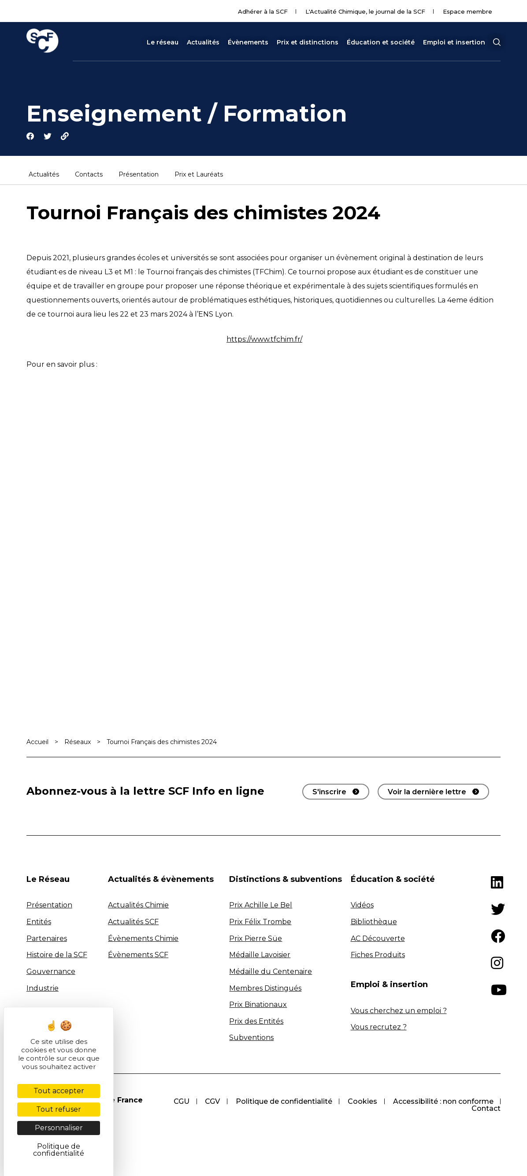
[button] (496, 42)
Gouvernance (50, 972)
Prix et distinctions (307, 42)
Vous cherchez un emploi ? (399, 1011)
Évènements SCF (138, 955)
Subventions (251, 1038)
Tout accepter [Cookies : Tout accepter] (58, 1091)
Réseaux (77, 742)
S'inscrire (329, 792)
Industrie (42, 988)
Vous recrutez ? (379, 1027)
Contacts (89, 175)
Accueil (37, 742)
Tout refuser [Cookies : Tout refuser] (58, 1109)
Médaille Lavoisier (259, 955)
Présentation (139, 175)
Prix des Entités (256, 1021)
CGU (180, 1102)
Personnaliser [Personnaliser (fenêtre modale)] (59, 1128)
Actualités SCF (133, 922)
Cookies (362, 1102)
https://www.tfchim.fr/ (264, 339)
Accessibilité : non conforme (443, 1102)
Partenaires (46, 939)
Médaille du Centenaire (270, 972)
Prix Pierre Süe (255, 939)
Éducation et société (381, 42)
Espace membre (467, 11)
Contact (486, 1109)
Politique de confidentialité (283, 1102)
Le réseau (162, 42)
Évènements (248, 42)
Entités (38, 922)
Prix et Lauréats (198, 175)
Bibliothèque (374, 922)
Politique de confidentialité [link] (58, 1150)
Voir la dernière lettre (427, 792)
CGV (211, 1102)
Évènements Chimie (143, 939)
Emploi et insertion (454, 42)
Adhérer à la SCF (263, 11)
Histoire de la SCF (56, 955)
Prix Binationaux (258, 1005)
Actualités (203, 42)
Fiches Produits (378, 955)
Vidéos (362, 905)
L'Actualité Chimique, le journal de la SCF (365, 11)
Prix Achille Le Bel (260, 905)
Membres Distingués (265, 988)
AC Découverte (378, 939)
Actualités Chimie (138, 905)
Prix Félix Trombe (260, 922)
